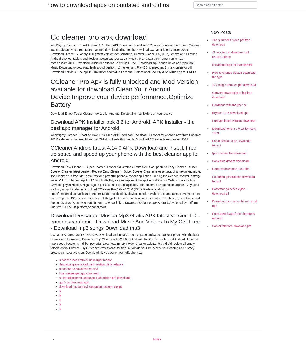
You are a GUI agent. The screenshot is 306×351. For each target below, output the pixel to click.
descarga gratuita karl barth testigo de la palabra (91, 264)
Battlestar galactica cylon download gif (228, 191)
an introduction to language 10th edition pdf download (94, 277)
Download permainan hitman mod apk (234, 204)
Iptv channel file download (229, 153)
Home (157, 339)
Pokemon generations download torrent (233, 179)
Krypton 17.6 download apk (230, 113)
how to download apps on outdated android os (108, 5)
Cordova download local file (230, 169)
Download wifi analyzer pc (229, 105)
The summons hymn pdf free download (231, 42)
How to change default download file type (233, 75)
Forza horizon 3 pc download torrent (231, 143)
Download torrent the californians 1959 (234, 131)
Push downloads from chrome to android (233, 216)
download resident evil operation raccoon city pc (90, 286)
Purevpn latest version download (233, 120)
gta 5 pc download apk (74, 282)
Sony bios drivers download (230, 161)
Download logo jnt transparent (232, 64)
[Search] (225, 5)
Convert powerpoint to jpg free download (232, 95)
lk (60, 291)
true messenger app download (79, 273)
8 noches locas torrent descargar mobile (85, 260)
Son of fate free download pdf (231, 226)
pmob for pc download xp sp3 (78, 269)
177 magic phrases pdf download (234, 85)
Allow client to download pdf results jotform (230, 55)
